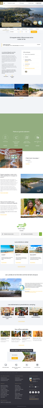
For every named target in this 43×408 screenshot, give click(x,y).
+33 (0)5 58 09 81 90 (27, 64)
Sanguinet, (34, 291)
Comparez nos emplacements (5, 390)
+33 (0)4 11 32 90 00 (8, 402)
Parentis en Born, (40, 291)
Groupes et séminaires (4, 393)
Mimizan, (32, 292)
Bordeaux (35, 292)
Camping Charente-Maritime (19, 379)
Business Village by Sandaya (5, 394)
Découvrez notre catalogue (4, 386)
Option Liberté (17, 397)
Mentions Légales (17, 393)
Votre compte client (17, 386)
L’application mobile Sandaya (19, 389)
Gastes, (30, 292)
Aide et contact (17, 385)
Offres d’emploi (3, 397)
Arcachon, (37, 291)
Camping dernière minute (4, 380)
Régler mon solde (17, 390)
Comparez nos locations (4, 389)
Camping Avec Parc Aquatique (5, 379)
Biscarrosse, (31, 291)
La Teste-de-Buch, (27, 292)
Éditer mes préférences (18, 398)
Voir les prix (34, 31)
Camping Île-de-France (18, 380)
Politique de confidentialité (18, 394)
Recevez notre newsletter (4, 385)
